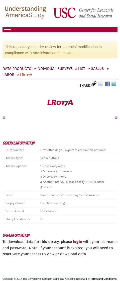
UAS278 (97, 68)
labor (8, 74)
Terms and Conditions (103, 278)
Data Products (17, 68)
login (77, 241)
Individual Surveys (55, 68)
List (81, 68)
